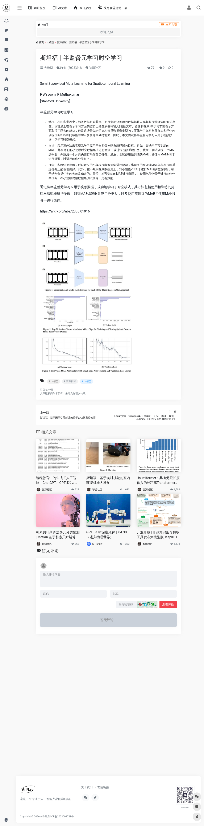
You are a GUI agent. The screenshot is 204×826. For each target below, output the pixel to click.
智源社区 (62, 42)
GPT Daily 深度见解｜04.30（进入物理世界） (106, 534)
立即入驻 (169, 24)
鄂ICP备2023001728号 (61, 816)
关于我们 (87, 787)
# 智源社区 (70, 381)
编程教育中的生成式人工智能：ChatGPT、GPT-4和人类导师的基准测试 (57, 480)
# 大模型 (53, 381)
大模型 (50, 42)
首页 (41, 42)
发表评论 (168, 604)
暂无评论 (50, 550)
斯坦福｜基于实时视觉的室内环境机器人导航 (108, 480)
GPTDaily (97, 543)
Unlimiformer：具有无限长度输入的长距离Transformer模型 (158, 480)
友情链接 (103, 787)
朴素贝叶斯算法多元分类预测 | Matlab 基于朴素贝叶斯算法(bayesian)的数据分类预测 (58, 535)
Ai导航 (44, 816)
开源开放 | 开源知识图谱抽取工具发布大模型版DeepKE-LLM (158, 535)
